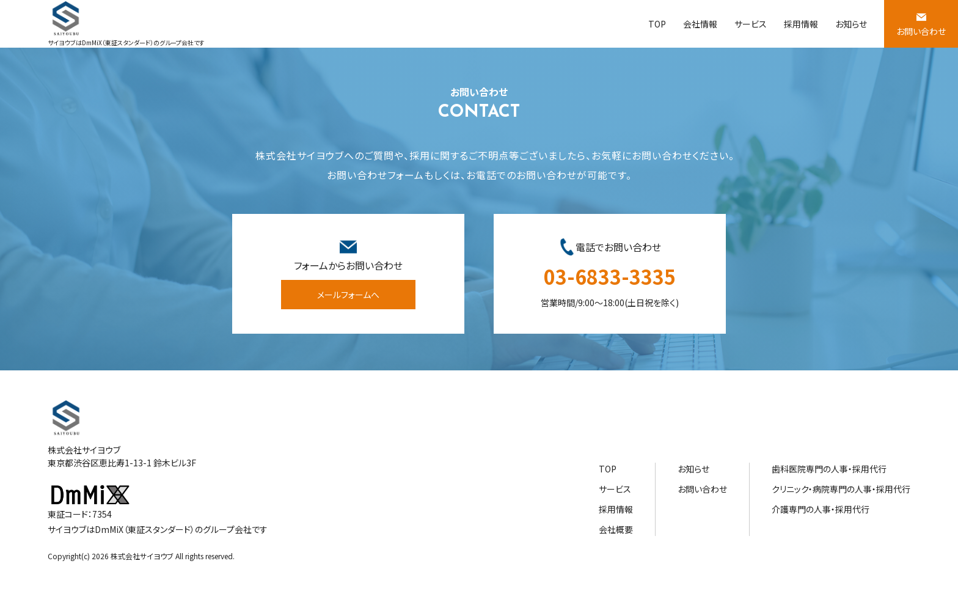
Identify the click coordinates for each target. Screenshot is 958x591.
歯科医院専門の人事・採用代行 (829, 469)
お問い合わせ (921, 31)
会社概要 (616, 529)
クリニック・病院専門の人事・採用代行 (841, 489)
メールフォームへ (348, 294)
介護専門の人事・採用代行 (820, 509)
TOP (657, 24)
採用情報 (801, 24)
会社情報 (700, 24)
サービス (750, 24)
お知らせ (851, 24)
